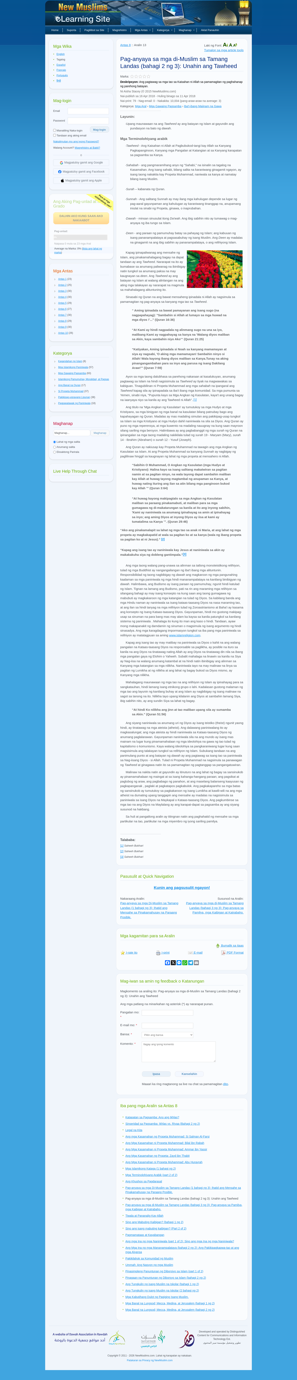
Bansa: (126, 1034)
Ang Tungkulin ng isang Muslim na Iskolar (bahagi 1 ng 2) (162, 1284)
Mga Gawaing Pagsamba (165, 106)
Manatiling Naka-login (67, 130)
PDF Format (232, 952)
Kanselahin (189, 1074)
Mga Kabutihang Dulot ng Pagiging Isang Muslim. (157, 1297)
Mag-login (99, 129)
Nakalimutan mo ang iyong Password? (76, 141)
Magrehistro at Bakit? (87, 147)
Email (56, 110)
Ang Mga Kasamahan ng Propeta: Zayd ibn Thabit (157, 1155)
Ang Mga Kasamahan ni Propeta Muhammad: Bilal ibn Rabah (164, 1143)
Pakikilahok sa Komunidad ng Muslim (149, 1258)
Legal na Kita (133, 1130)
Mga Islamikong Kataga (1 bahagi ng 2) (150, 1168)
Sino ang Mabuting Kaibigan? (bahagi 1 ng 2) (154, 1222)
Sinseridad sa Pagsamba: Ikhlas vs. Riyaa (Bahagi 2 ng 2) (162, 1123)
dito (225, 1084)
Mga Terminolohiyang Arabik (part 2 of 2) (151, 1175)
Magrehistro (119, 30)
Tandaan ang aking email (69, 135)
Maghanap (187, 30)
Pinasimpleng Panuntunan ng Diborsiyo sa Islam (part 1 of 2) (164, 1271)
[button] (55, 279)
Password (59, 120)
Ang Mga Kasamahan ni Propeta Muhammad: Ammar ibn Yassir (166, 1149)
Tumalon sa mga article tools (224, 50)
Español (61, 64)
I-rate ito (128, 952)
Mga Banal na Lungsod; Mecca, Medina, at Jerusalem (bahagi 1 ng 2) (170, 1303)
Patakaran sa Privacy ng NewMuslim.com (149, 1360)
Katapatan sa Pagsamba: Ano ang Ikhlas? (152, 1117)
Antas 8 (125, 45)
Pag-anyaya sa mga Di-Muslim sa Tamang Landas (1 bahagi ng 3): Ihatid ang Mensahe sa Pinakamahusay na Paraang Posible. (149, 910)
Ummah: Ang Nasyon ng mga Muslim (149, 1265)
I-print (163, 952)
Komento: (128, 1043)
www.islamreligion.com (184, 635)
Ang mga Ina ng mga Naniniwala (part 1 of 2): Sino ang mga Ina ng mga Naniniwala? (179, 1241)
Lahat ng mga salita (66, 441)
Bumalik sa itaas (229, 945)
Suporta (71, 30)
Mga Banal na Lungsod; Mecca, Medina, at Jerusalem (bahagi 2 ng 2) (170, 1309)
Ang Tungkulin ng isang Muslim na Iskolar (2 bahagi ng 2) (162, 1290)
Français (61, 70)
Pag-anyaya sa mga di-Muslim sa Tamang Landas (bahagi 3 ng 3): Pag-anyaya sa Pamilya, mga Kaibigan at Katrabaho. (215, 907)
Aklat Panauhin (210, 30)
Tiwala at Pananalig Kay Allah (144, 1215)
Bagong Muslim (83, 14)
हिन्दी (59, 80)
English (61, 54)
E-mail (195, 952)
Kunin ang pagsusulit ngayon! (182, 887)
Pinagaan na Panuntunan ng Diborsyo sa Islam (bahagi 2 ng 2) (165, 1277)
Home (55, 30)
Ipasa (156, 1074)
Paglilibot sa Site (94, 30)
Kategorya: (127, 106)
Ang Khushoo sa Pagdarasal (143, 1181)
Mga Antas (143, 30)
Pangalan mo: (129, 1014)
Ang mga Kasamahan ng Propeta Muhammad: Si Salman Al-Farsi (167, 1136)
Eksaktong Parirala (66, 451)
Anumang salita (64, 446)
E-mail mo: (128, 1025)
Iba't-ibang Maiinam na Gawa (203, 106)
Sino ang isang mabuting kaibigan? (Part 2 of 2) (155, 1228)
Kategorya (164, 30)
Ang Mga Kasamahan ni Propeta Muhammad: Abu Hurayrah (164, 1162)
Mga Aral (140, 106)
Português (62, 75)
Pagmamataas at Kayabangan (144, 1235)
